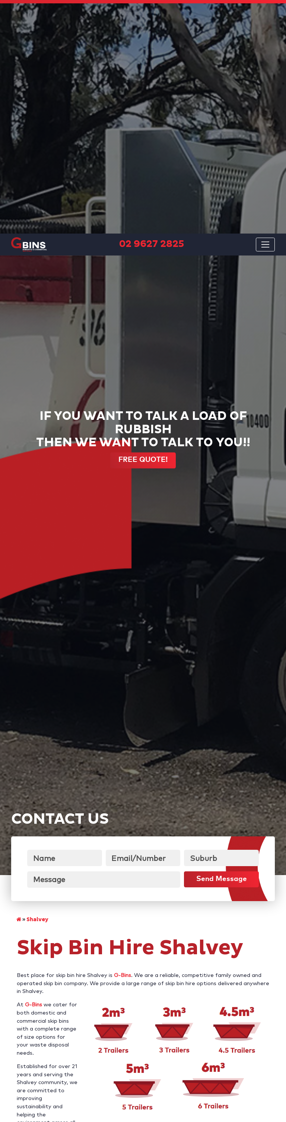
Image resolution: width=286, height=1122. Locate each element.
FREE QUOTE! (143, 239)
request (33, 961)
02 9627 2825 (219, 954)
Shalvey (37, 699)
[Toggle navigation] (265, 10)
